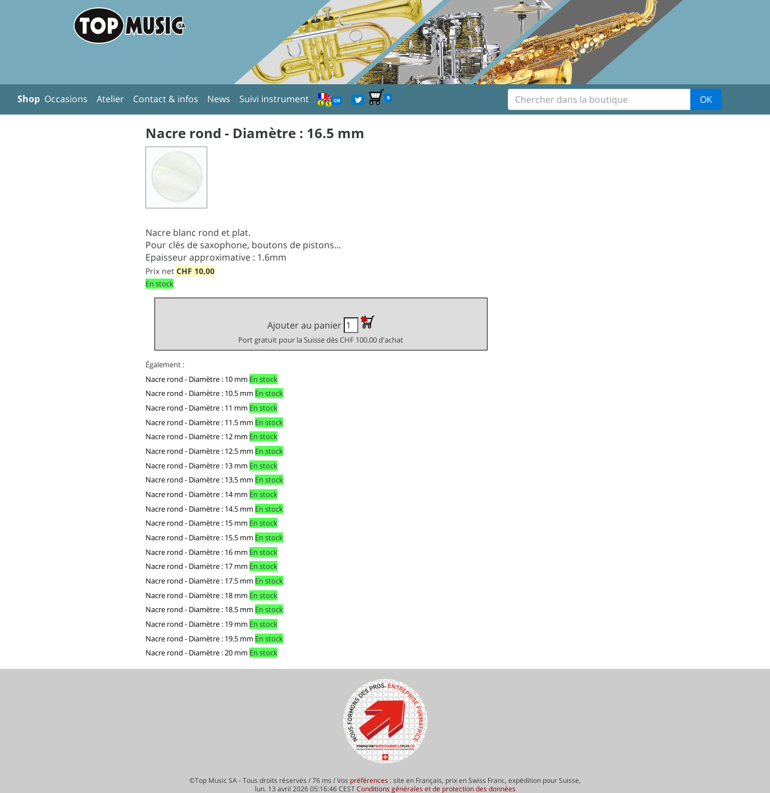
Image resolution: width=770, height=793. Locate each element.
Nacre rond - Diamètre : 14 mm (196, 494)
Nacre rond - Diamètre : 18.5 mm (199, 609)
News (218, 99)
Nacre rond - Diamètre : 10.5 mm (199, 393)
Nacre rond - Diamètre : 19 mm (196, 624)
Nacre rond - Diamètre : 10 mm (196, 379)
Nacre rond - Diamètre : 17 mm (196, 566)
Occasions (66, 99)
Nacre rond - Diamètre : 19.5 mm (199, 639)
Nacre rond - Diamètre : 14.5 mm (199, 509)
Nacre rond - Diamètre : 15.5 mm (199, 537)
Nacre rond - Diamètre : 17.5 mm (199, 581)
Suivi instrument (274, 99)
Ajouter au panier (320, 330)
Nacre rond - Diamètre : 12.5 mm (199, 451)
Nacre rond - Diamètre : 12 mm (196, 436)
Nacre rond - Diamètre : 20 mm (196, 653)
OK (706, 99)
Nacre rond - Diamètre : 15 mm (196, 523)
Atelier (110, 99)
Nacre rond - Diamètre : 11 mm (196, 408)
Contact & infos (165, 99)
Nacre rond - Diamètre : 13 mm (196, 466)
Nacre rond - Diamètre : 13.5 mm (199, 480)
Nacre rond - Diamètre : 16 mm (196, 552)
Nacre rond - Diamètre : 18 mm (196, 595)
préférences (369, 780)
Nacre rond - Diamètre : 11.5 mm (199, 422)
